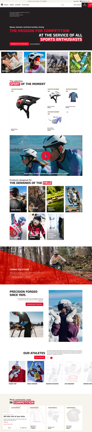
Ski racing (15, 237)
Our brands (18, 5)
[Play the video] (46, 155)
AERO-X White (51, 106)
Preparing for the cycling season (19, 43)
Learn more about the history (34, 304)
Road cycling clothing (57, 70)
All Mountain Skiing (34, 236)
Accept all (23, 427)
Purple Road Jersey (70, 106)
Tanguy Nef (13, 353)
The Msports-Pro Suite (16, 277)
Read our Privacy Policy (8, 424)
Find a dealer (76, 1)
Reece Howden (32, 353)
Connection (85, 5)
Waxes (12, 71)
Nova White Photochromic (51, 128)
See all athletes (39, 327)
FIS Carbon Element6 (69, 396)
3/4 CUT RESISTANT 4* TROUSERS (14, 396)
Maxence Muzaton (52, 353)
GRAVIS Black (14, 129)
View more (6, 422)
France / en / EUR (85, 1)
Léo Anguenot (69, 353)
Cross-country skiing (52, 236)
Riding (69, 210)
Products (6, 5)
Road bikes (16, 210)
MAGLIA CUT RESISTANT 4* (32, 396)
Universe (12, 5)
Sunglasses (34, 71)
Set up (9, 427)
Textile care (80, 71)
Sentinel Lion (51, 397)
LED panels (28, 277)
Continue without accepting (9, 414)
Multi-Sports (51, 209)
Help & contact (77, 4)
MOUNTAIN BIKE (34, 209)
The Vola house (25, 5)
